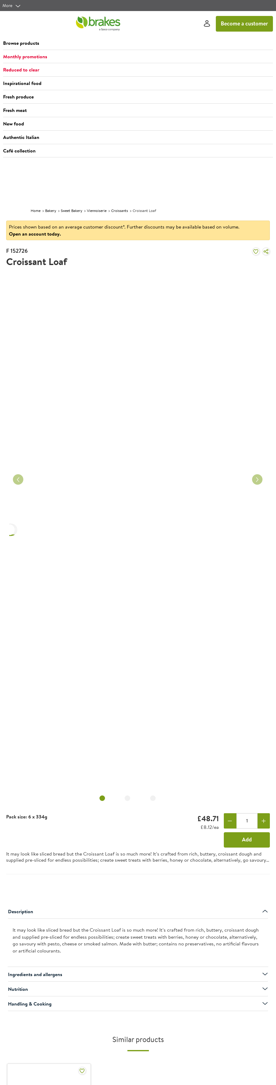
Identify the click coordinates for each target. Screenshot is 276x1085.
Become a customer (244, 23)
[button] (138, 43)
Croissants (119, 210)
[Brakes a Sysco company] (98, 23)
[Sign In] (207, 24)
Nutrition (138, 989)
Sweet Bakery (71, 210)
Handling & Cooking (138, 1003)
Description (138, 911)
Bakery (50, 210)
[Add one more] (264, 821)
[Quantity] (247, 821)
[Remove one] (230, 821)
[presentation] (138, 943)
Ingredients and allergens (138, 974)
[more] (11, 5)
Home (36, 210)
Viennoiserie (97, 210)
